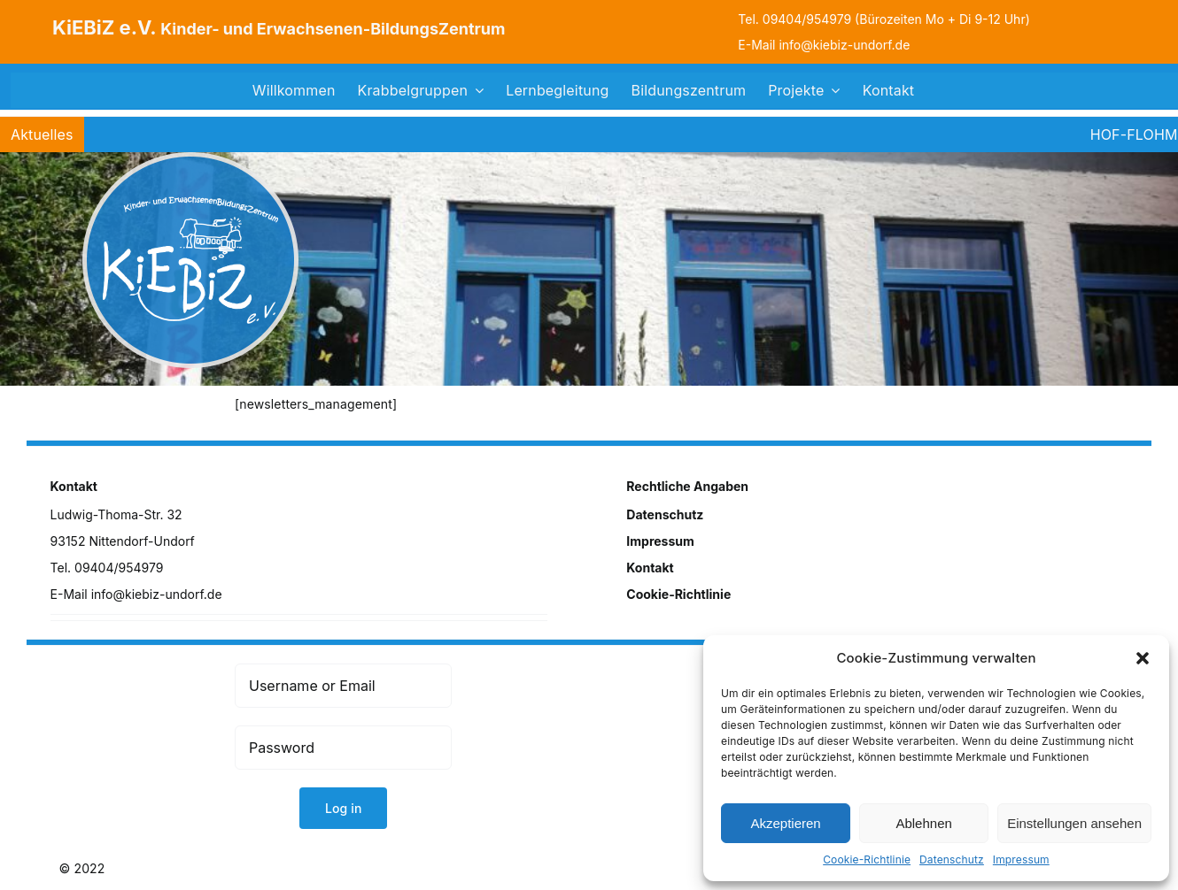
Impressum (1021, 859)
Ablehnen (923, 823)
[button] (1142, 658)
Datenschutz (951, 859)
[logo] (190, 157)
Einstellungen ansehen (1074, 823)
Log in (343, 808)
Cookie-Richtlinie (867, 859)
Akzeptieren (785, 823)
